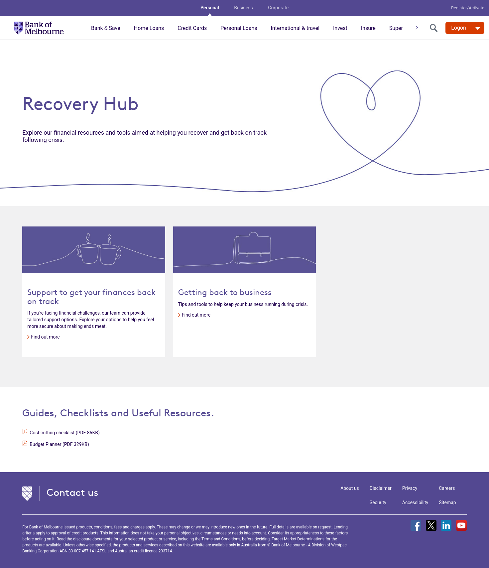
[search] (435, 28)
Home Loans (149, 28)
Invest (340, 28)
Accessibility (415, 502)
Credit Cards (192, 28)
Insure (368, 28)
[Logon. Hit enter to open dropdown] (464, 28)
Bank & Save (105, 28)
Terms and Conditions (220, 539)
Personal (209, 7)
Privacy (409, 488)
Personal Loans (238, 28)
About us (349, 488)
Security (378, 502)
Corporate (278, 7)
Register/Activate (467, 7)
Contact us (72, 492)
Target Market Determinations (298, 539)
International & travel (295, 28)
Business (243, 7)
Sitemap (447, 502)
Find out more (45, 337)
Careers (447, 488)
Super (396, 28)
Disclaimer (381, 488)
